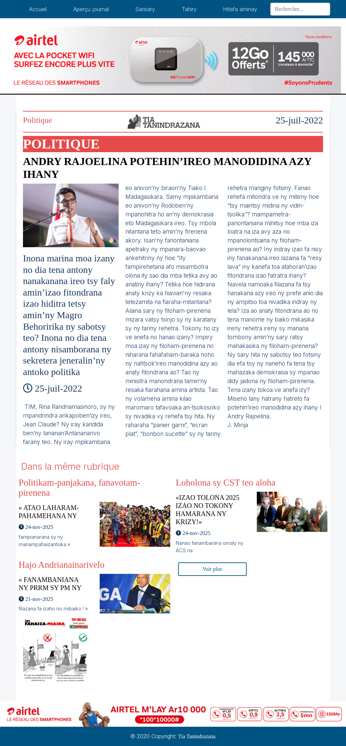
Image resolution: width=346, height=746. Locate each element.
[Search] (300, 9)
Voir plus (212, 569)
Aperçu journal (91, 9)
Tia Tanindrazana (196, 736)
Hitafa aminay (240, 9)
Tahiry (189, 9)
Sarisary (145, 9)
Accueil (38, 9)
